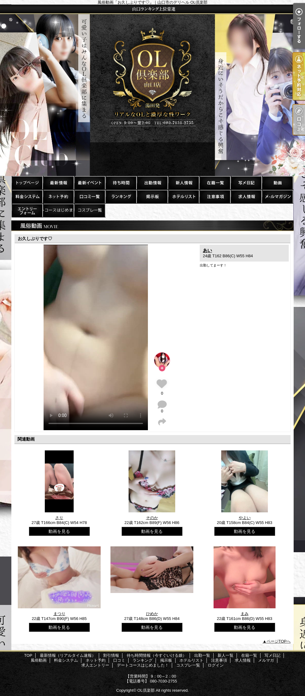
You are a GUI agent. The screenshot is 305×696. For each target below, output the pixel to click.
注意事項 (214, 196)
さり (59, 517)
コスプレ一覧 (89, 210)
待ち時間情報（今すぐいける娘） (121, 182)
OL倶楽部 (146, 690)
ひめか (152, 613)
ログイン (216, 665)
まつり (59, 613)
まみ (245, 613)
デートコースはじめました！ (58, 210)
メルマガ (277, 196)
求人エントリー (27, 210)
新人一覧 (183, 182)
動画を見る (59, 531)
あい (207, 250)
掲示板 (152, 196)
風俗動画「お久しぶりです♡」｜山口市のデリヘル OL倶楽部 (152, 90)
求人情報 (246, 196)
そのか (152, 517)
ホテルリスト (183, 196)
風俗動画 (277, 182)
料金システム (27, 196)
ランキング (121, 196)
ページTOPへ (279, 641)
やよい (245, 517)
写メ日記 (246, 182)
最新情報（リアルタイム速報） (58, 182)
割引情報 (89, 182)
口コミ (89, 196)
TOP (27, 182)
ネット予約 (58, 196)
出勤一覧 (152, 182)
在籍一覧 (214, 182)
